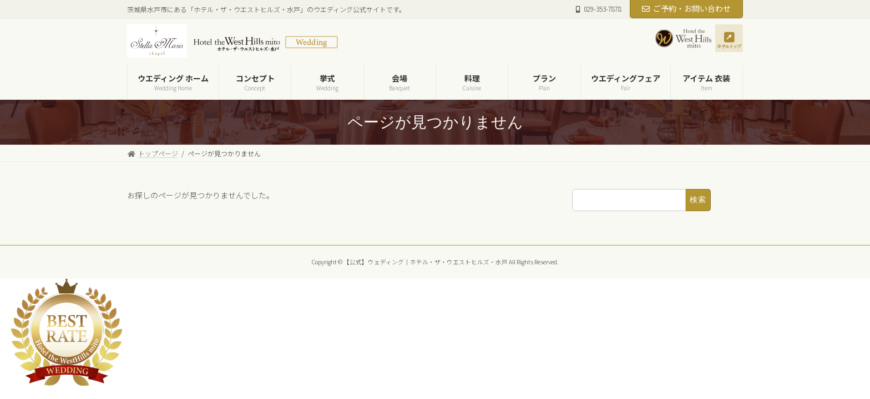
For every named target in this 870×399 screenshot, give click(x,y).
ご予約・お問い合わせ (686, 8)
